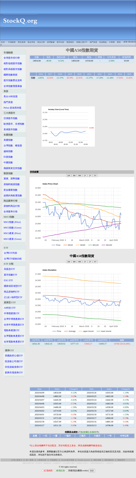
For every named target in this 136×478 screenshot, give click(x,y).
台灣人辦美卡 (16, 460)
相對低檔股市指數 (13, 63)
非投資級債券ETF (14, 367)
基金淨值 (31, 42)
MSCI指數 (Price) (12, 222)
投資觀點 (103, 42)
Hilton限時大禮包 (69, 463)
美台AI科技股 (11, 96)
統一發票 (29, 460)
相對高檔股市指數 (13, 69)
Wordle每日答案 (67, 460)
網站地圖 (97, 460)
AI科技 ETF (10, 308)
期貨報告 (70, 42)
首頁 (3, 42)
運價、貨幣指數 (12, 178)
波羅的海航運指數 (13, 195)
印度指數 (8, 157)
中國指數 (8, 162)
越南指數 (8, 151)
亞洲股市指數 (10, 118)
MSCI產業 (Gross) (12, 239)
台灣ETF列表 (10, 253)
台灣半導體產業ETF (14, 319)
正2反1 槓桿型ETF (13, 297)
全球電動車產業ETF (14, 341)
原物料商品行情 (12, 206)
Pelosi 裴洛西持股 (12, 108)
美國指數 (8, 140)
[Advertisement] (88, 20)
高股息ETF (9, 269)
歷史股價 (21, 42)
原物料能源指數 (12, 184)
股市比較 (60, 42)
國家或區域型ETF (13, 286)
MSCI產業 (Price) (12, 233)
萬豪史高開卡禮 (28, 463)
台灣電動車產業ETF (14, 336)
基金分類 (41, 42)
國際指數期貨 (10, 75)
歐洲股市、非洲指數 (14, 124)
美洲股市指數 (10, 129)
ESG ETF (8, 280)
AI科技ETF (109, 463)
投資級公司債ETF (14, 361)
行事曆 (112, 42)
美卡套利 (38, 463)
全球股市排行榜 (12, 58)
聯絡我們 (121, 460)
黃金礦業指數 (10, 190)
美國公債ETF (81, 42)
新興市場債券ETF (14, 372)
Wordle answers (84, 460)
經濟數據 (51, 42)
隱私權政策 (109, 460)
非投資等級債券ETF (97, 463)
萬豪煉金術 (47, 463)
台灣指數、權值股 (13, 145)
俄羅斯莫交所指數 (13, 168)
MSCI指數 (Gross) (12, 227)
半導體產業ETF (11, 313)
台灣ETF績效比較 (13, 258)
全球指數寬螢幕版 (13, 86)
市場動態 (12, 42)
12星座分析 (41, 460)
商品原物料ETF (11, 291)
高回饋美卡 (57, 463)
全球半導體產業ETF (14, 325)
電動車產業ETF (11, 330)
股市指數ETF (10, 275)
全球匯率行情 (10, 211)
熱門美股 (93, 42)
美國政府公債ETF (14, 355)
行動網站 (53, 460)
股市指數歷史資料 (13, 80)
